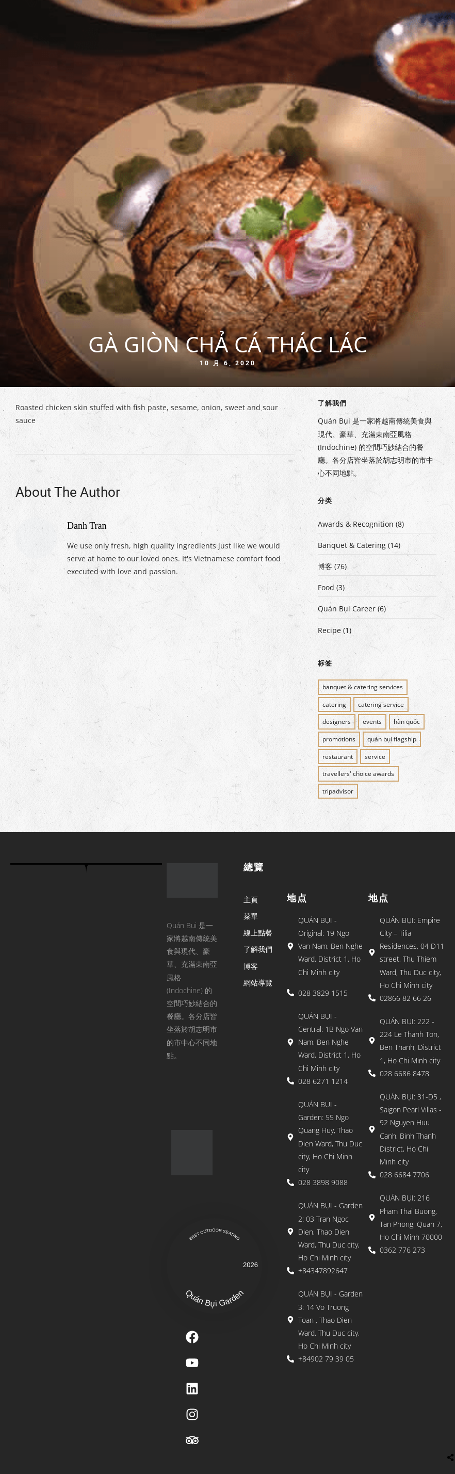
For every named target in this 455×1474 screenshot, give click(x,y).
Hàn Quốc (407, 721)
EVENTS (372, 721)
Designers (336, 721)
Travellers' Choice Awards (358, 773)
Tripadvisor (337, 791)
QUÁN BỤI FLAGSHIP (391, 739)
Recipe (329, 630)
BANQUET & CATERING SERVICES (362, 687)
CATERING (334, 704)
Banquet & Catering (352, 545)
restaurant (337, 756)
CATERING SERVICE (381, 704)
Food (326, 587)
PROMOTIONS (338, 739)
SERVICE (375, 756)
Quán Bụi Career (347, 608)
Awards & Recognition (356, 524)
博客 (325, 566)
